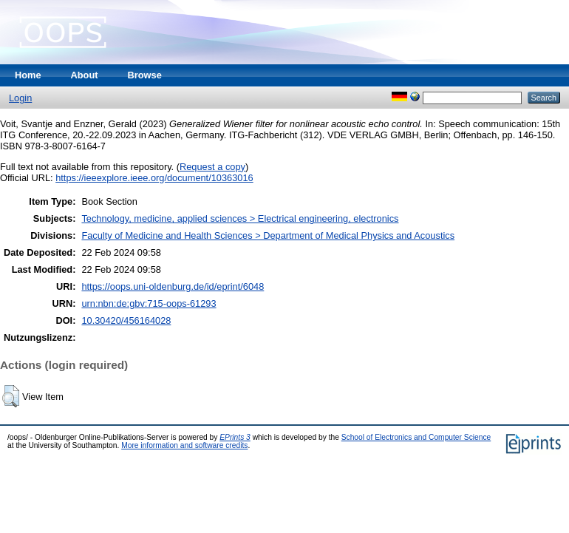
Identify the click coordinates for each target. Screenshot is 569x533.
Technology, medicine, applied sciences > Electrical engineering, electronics (239, 218)
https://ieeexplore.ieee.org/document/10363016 (154, 177)
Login (20, 97)
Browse (145, 75)
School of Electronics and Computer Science (416, 437)
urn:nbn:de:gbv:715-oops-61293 (148, 303)
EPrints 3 (235, 437)
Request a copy (212, 166)
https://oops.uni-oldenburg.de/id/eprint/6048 (172, 286)
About (84, 75)
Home (28, 75)
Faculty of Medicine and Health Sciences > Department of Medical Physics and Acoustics (267, 235)
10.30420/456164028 (126, 320)
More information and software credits (184, 445)
